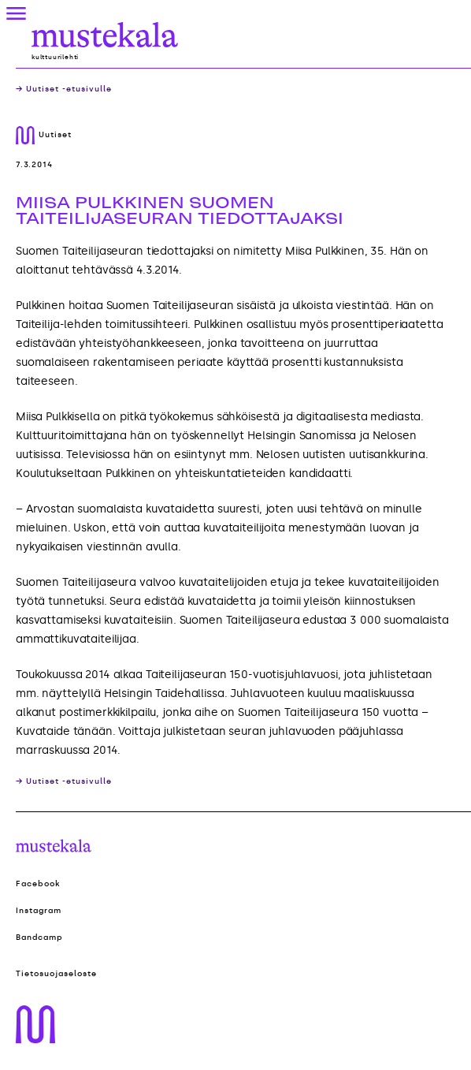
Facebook (38, 884)
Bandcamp (39, 937)
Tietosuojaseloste (56, 974)
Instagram (38, 910)
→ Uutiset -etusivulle (64, 89)
